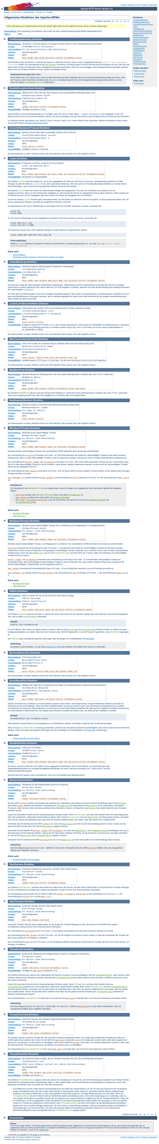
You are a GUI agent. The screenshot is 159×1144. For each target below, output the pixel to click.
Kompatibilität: (14, 109)
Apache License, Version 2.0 (29, 1139)
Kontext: (12, 52)
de (113, 21)
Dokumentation (29, 12)
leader (30, 58)
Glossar (144, 5)
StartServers (137, 55)
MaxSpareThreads (140, 40)
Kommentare (139, 83)
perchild (50, 58)
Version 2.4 (41, 12)
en (117, 21)
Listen (135, 27)
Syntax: (11, 47)
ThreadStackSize (139, 64)
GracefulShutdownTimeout (143, 24)
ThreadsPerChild (139, 61)
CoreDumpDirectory (140, 20)
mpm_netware (40, 174)
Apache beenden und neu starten (26, 738)
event (24, 146)
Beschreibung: (10, 31)
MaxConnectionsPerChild (142, 33)
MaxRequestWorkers (141, 37)
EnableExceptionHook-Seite (36, 123)
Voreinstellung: (14, 49)
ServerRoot (50, 65)
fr (121, 21)
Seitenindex (152, 5)
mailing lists (43, 1130)
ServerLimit (137, 53)
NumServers (38, 553)
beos (24, 58)
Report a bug (139, 76)
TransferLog (88, 630)
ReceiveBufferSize (140, 46)
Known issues (139, 74)
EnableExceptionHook (141, 22)
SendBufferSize (139, 50)
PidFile (135, 44)
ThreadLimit (137, 59)
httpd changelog (140, 71)
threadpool (69, 58)
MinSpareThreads (139, 42)
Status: (7, 34)
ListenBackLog (138, 29)
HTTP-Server (16, 12)
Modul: (11, 58)
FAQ (138, 5)
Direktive (37, 39)
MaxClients (120, 803)
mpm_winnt (40, 58)
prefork (59, 58)
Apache (7, 12)
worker (79, 58)
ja (125, 21)
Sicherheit (90, 639)
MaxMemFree (138, 35)
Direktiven (131, 5)
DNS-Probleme (19, 255)
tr (128, 21)
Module (123, 5)
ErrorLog (72, 630)
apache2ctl (51, 647)
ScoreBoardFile (139, 48)
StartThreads (138, 57)
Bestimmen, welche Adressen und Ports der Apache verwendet (38, 257)
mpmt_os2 (62, 174)
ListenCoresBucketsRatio (142, 31)
